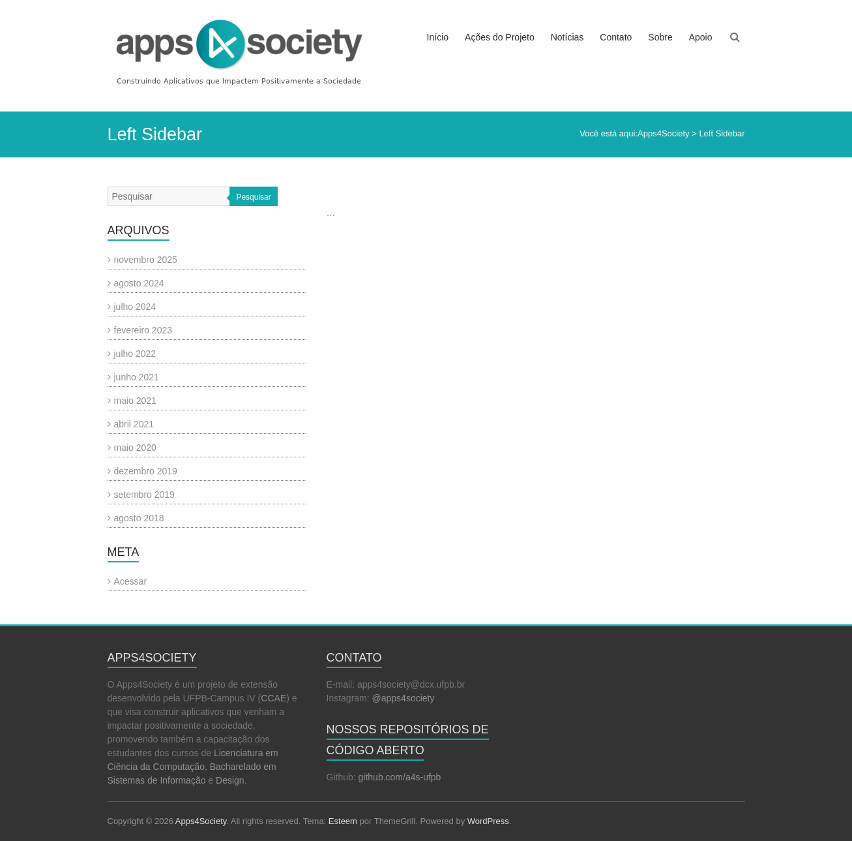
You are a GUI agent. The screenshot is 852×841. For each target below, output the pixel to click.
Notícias (567, 37)
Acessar (130, 581)
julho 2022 (135, 353)
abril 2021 (134, 424)
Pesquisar (253, 197)
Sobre (660, 37)
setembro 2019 (144, 494)
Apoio (700, 37)
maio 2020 (135, 447)
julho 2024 (135, 306)
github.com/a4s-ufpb (400, 777)
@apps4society (403, 698)
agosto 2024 (139, 283)
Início (437, 37)
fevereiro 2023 (143, 330)
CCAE (273, 698)
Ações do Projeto (500, 37)
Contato (616, 37)
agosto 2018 (139, 518)
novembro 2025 (145, 259)
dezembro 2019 (145, 471)
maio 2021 (135, 400)
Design (230, 780)
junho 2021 (136, 377)
